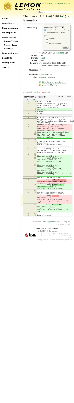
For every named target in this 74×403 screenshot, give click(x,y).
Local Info (7, 58)
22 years (60, 53)
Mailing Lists (8, 62)
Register (50, 3)
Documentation (10, 28)
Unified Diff (41, 255)
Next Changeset (63, 17)
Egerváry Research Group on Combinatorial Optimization (54, 264)
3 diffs (53, 85)
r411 (33, 100)
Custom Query (10, 45)
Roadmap (8, 49)
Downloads (8, 23)
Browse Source (10, 53)
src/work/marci (45, 75)
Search (5, 67)
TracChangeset (48, 246)
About (5, 18)
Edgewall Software (48, 260)
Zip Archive (53, 255)
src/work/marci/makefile (35, 97)
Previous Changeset (48, 17)
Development (9, 32)
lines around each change (60, 30)
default (42, 58)
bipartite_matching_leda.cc (54, 82)
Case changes (53, 41)
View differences (48, 27)
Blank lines (52, 38)
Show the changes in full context (54, 32)
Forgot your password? (63, 3)
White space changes (55, 43)
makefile (46, 85)
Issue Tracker (9, 37)
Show (47, 30)
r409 (26, 100)
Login (31, 3)
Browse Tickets (11, 41)
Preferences (40, 3)
